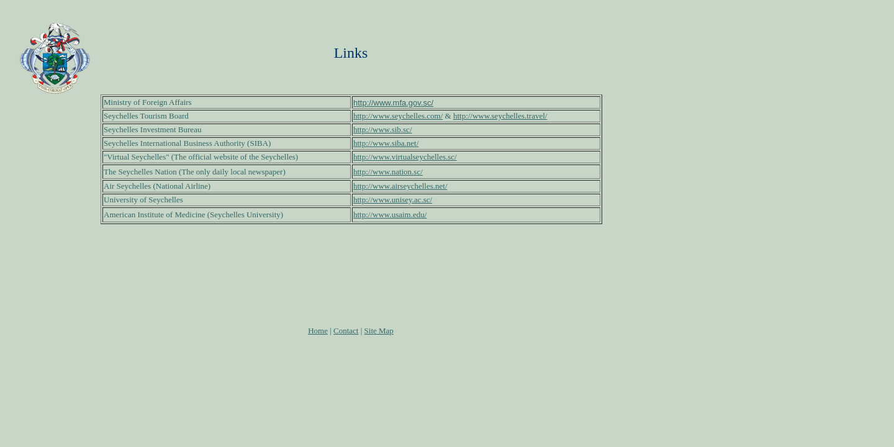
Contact (345, 330)
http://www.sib (377, 129)
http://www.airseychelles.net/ (400, 186)
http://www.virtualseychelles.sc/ (405, 156)
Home (318, 330)
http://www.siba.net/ (385, 143)
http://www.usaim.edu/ (390, 214)
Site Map (379, 330)
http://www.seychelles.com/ (398, 115)
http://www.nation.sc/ (388, 171)
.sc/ (406, 129)
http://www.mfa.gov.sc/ (393, 102)
